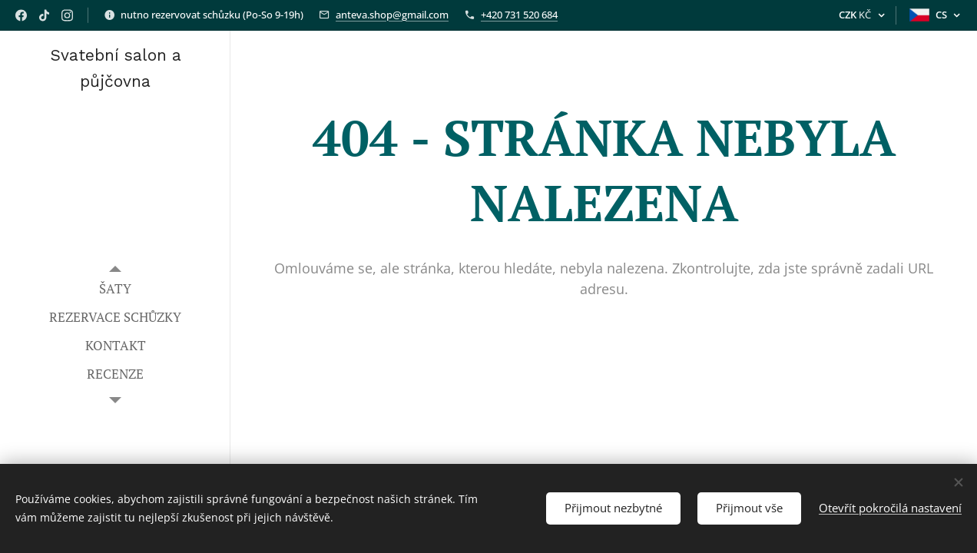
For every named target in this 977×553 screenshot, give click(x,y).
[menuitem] (115, 288)
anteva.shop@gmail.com (392, 15)
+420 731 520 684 (519, 15)
